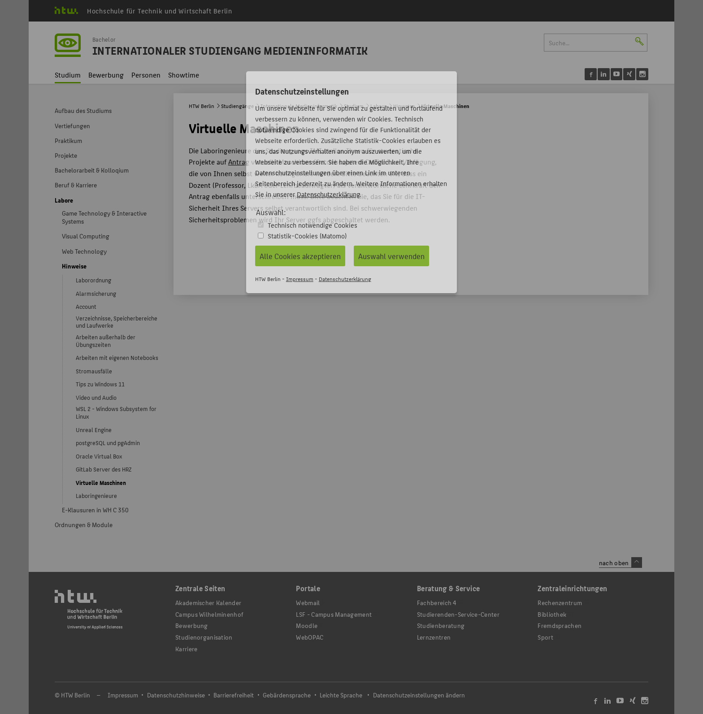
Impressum (299, 278)
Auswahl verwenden (391, 256)
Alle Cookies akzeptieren (300, 256)
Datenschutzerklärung (328, 194)
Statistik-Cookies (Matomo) (307, 235)
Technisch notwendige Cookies (312, 225)
